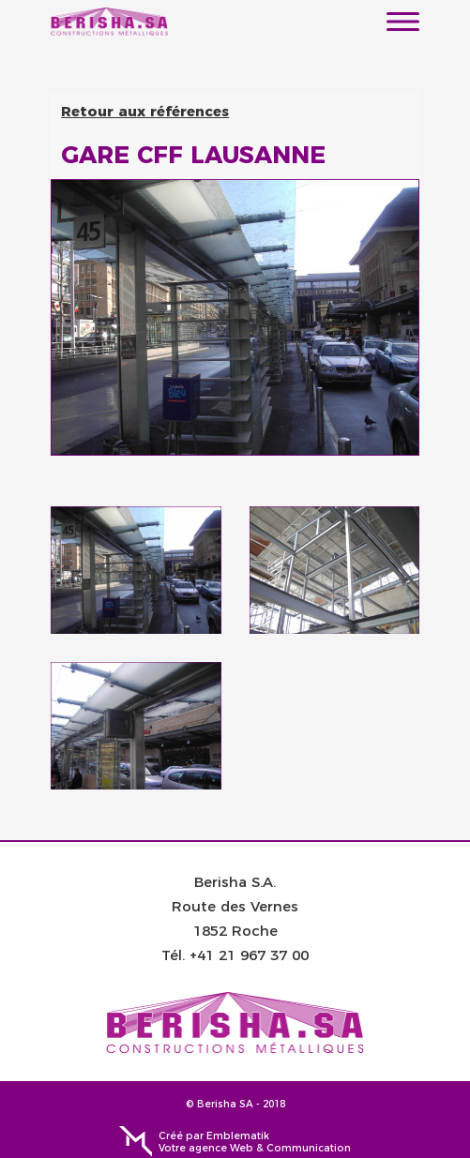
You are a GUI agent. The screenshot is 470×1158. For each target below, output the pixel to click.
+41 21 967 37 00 (249, 954)
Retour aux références (145, 110)
